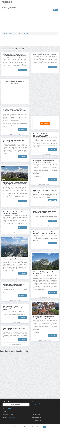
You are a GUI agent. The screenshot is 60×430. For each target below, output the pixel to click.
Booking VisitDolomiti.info (38, 404)
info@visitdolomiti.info (10, 417)
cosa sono (40, 426)
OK (44, 427)
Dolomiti (24, 2)
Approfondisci (22, 70)
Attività (17, 2)
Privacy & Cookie (7, 408)
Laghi (31, 2)
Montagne (38, 2)
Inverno (45, 2)
